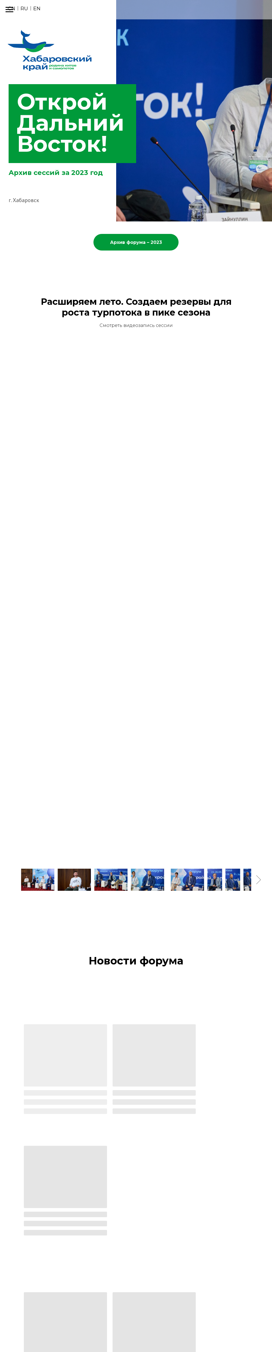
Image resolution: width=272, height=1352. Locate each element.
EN (36, 9)
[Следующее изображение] (258, 879)
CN (11, 9)
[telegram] (262, 1335)
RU (24, 9)
